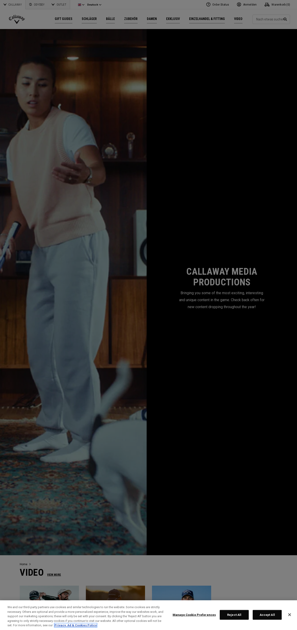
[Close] (289, 615)
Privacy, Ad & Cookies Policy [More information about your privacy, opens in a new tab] (76, 625)
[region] (148, 615)
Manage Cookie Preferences (194, 615)
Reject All (234, 615)
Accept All (267, 615)
